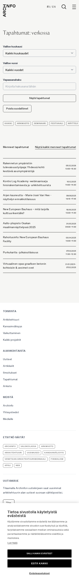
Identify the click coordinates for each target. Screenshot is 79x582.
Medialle (8, 419)
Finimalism (57, 459)
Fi (48, 6)
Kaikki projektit (12, 339)
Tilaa (8, 502)
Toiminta (9, 311)
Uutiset (7, 359)
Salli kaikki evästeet (39, 553)
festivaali (57, 123)
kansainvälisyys (54, 452)
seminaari (40, 123)
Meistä (8, 397)
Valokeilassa (28, 446)
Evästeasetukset (39, 573)
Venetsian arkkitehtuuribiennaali (25, 459)
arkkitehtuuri (13, 452)
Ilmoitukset (10, 372)
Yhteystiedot (11, 412)
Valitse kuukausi (12, 46)
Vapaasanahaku (12, 79)
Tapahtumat (10, 379)
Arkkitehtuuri (11, 319)
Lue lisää (12, 542)
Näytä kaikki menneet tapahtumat (55, 147)
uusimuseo (33, 452)
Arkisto (7, 386)
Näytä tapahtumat (39, 98)
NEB (18, 465)
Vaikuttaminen (12, 333)
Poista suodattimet (17, 108)
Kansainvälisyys (12, 326)
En (54, 6)
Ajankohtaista (14, 350)
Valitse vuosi (10, 63)
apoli (8, 465)
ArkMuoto (23, 123)
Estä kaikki (39, 563)
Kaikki (8, 123)
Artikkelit (8, 366)
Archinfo (8, 405)
